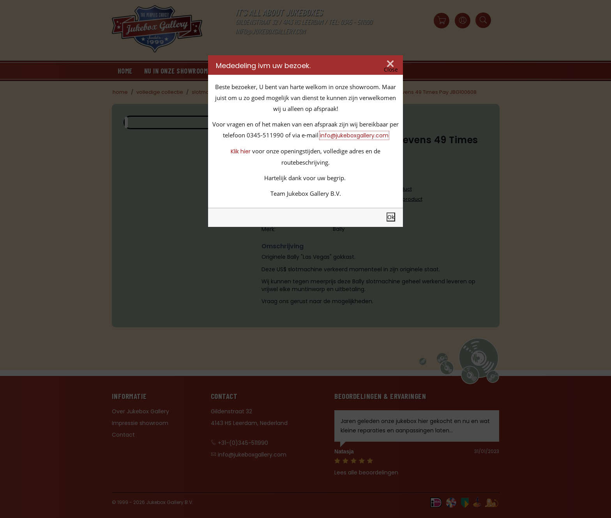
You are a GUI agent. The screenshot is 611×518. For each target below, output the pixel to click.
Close (391, 69)
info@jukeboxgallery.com (354, 135)
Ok (390, 217)
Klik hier (241, 151)
